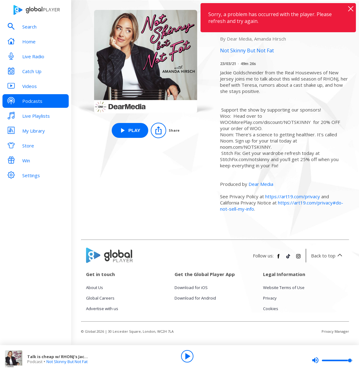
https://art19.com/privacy (292, 196)
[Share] (165, 130)
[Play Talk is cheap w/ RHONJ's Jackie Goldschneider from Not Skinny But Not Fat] (130, 130)
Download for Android (195, 298)
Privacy (270, 298)
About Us (94, 287)
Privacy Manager (335, 331)
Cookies (270, 308)
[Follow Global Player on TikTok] (288, 258)
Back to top (327, 256)
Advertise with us (102, 308)
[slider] (332, 360)
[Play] (187, 356)
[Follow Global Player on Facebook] (278, 258)
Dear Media (261, 184)
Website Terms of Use (284, 287)
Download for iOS (191, 287)
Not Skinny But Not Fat (67, 361)
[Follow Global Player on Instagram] (298, 258)
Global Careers (100, 298)
